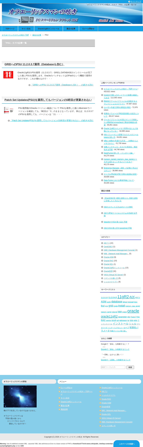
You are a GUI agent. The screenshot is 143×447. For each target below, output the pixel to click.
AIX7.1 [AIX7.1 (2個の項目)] (137, 297)
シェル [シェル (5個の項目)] (132, 323)
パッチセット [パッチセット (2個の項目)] (118, 328)
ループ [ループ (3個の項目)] (126, 327)
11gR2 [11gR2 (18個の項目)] (123, 297)
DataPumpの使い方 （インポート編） (119, 153)
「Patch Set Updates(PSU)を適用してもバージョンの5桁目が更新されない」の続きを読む (51, 120)
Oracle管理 (108, 271)
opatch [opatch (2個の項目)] (124, 312)
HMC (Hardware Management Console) (119, 250)
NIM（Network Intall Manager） (116, 254)
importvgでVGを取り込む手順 (115, 222)
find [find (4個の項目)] (102, 305)
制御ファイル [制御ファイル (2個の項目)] (115, 331)
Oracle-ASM (108, 257)
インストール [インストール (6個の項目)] (120, 323)
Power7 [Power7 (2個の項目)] (133, 317)
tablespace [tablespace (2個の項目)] (123, 320)
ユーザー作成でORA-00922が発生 (117, 107)
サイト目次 (26, 29)
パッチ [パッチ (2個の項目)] (110, 328)
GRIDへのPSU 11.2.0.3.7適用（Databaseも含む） (34, 64)
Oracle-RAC (108, 261)
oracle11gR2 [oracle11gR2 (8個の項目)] (109, 316)
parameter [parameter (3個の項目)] (122, 317)
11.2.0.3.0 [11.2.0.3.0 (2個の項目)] (104, 297)
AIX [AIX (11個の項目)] (132, 297)
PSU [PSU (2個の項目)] (138, 317)
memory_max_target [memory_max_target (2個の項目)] (133, 306)
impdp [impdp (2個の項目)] (116, 306)
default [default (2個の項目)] (125, 302)
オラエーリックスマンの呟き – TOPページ (121, 89)
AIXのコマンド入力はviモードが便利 (118, 207)
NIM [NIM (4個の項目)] (120, 311)
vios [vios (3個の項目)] (131, 320)
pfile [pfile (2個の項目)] (128, 317)
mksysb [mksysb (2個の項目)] (114, 312)
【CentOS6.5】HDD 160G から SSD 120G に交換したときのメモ (121, 199)
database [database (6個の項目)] (116, 301)
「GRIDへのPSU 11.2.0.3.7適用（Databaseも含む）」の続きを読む (62, 85)
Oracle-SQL (108, 264)
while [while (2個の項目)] (135, 320)
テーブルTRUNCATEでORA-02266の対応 (120, 174)
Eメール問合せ (88, 29)
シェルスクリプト (111, 282)
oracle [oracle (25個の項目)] (133, 310)
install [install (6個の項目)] (121, 305)
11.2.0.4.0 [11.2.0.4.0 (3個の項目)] (112, 297)
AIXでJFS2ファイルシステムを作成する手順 (120, 214)
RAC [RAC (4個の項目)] (103, 320)
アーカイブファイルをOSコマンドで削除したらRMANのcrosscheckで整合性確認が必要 (121, 122)
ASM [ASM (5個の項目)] (103, 301)
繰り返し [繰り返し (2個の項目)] (123, 331)
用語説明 (64, 409)
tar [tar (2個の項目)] (128, 320)
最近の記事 (71, 29)
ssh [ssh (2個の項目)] (117, 320)
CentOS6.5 (108, 247)
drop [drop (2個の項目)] (135, 302)
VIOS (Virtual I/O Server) (113, 275)
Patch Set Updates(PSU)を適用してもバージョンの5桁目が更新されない (48, 99)
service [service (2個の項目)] (108, 320)
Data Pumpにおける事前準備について (119, 180)
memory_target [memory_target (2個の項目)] (106, 312)
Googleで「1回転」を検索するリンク (115, 360)
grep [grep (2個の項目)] (106, 306)
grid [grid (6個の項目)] (111, 305)
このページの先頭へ (127, 444)
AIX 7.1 (107, 243)
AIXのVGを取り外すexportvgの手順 (118, 228)
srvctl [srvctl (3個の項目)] (113, 320)
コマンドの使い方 (111, 278)
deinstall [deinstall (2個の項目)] (131, 302)
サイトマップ (136, 2)
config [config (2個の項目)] (109, 302)
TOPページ (10, 29)
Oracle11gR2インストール (48, 29)
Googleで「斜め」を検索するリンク (115, 349)
